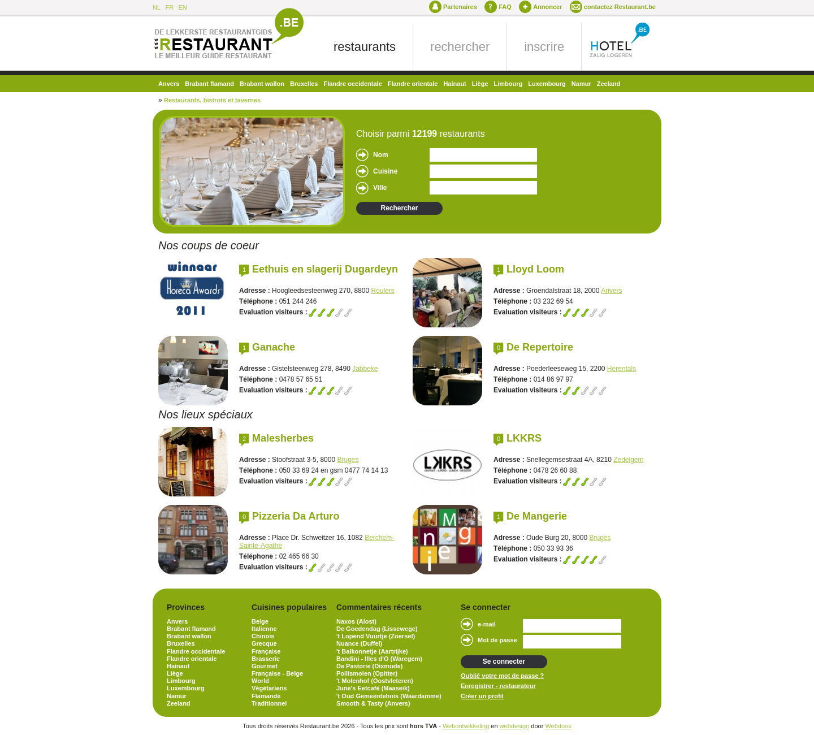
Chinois (263, 636)
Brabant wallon (262, 83)
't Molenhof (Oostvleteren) (374, 680)
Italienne (264, 628)
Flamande (266, 696)
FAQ (505, 6)
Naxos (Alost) (356, 621)
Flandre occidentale (352, 83)
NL (157, 7)
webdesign (515, 726)
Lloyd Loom (535, 269)
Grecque (264, 643)
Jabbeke (365, 369)
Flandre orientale (413, 83)
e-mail (487, 624)
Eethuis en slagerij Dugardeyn (325, 269)
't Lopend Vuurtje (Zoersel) (375, 636)
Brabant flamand (209, 83)
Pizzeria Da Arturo (295, 516)
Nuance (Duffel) (359, 643)
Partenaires (460, 6)
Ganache (273, 347)
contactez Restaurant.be (620, 6)
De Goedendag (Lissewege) (377, 628)
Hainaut (454, 83)
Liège (480, 83)
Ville (380, 188)
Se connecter (504, 661)
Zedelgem (628, 460)
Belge (260, 621)
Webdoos (558, 726)
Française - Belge (277, 673)
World (260, 680)
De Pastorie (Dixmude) (369, 666)
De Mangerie (536, 516)
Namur (581, 83)
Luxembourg (547, 83)
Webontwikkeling (466, 726)
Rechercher (399, 208)
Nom (380, 155)
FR (169, 7)
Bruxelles (304, 83)
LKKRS (524, 438)
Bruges (347, 460)
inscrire (544, 47)
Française (266, 651)
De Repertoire (539, 347)
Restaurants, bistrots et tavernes (212, 100)
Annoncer (547, 6)
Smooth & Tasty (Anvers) (373, 703)
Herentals (621, 369)
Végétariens (269, 688)
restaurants (365, 47)
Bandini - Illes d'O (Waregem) (379, 658)
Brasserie (266, 658)
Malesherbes (283, 438)
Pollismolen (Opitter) (366, 673)
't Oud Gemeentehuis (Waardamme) (388, 696)
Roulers (383, 291)
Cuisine (385, 171)
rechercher (460, 47)
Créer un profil (482, 696)
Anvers (168, 83)
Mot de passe (497, 640)
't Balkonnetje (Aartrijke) (372, 651)
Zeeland (609, 83)
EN (182, 7)
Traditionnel (269, 703)
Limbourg (508, 83)
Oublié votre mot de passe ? (502, 675)
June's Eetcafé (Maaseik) (373, 688)
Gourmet (265, 666)
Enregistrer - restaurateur (498, 685)
